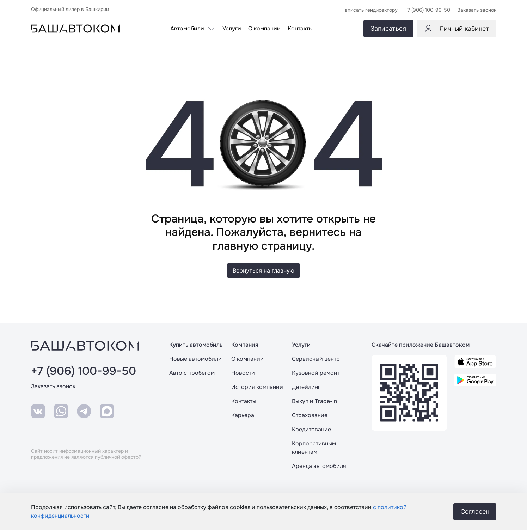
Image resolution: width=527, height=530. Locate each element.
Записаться (388, 28)
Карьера (242, 415)
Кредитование (311, 429)
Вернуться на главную (263, 270)
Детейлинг (306, 387)
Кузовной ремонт (315, 373)
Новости (243, 373)
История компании (257, 387)
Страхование (309, 415)
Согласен (474, 511)
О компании (247, 359)
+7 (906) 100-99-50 (83, 371)
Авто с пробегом (192, 373)
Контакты (243, 401)
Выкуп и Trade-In (314, 401)
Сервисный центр (316, 359)
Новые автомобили (195, 359)
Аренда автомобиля (319, 466)
